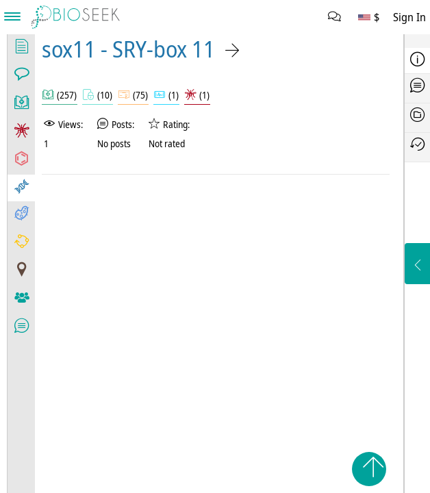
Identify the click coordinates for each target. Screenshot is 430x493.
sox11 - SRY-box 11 (128, 49)
